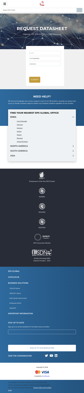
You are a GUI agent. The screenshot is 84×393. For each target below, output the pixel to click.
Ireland (19, 131)
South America (19, 151)
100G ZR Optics (14, 288)
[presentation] (45, 71)
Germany (20, 125)
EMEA (13, 117)
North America (19, 146)
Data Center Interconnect (18, 298)
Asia (12, 156)
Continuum (46, 376)
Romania (20, 138)
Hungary (20, 128)
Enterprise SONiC (15, 303)
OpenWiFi (12, 308)
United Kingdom (22, 141)
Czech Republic (22, 121)
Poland (19, 135)
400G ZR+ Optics (15, 293)
